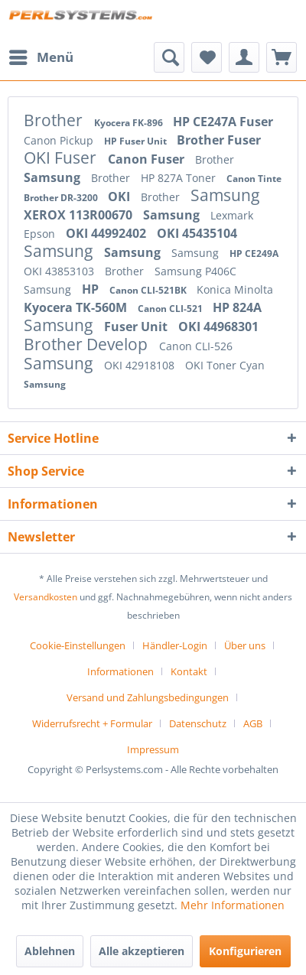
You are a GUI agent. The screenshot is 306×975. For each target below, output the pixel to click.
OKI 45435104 (197, 233)
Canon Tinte (254, 178)
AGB (252, 723)
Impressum (153, 749)
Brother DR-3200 (62, 197)
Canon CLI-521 (171, 308)
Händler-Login (174, 645)
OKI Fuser (62, 157)
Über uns (244, 645)
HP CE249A (254, 253)
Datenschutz (197, 723)
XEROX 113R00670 (79, 214)
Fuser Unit (137, 326)
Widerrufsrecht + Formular (92, 723)
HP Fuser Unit (136, 141)
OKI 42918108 (140, 365)
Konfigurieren (245, 951)
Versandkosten (45, 596)
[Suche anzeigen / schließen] (169, 57)
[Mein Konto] (244, 57)
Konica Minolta (235, 289)
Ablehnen (49, 951)
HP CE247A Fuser (223, 121)
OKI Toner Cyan (225, 365)
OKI (120, 196)
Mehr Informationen (233, 905)
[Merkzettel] (206, 57)
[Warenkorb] (281, 57)
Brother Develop (87, 344)
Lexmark (231, 215)
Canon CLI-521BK (149, 290)
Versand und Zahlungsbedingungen (148, 697)
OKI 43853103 (60, 271)
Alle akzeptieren (141, 951)
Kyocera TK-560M (77, 307)
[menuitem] (40, 57)
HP (92, 289)
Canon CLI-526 (196, 346)
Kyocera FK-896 (129, 122)
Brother (55, 120)
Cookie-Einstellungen (77, 645)
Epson (41, 233)
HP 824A (237, 307)
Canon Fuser (147, 159)
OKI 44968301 (218, 326)
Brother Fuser (219, 140)
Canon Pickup (60, 140)
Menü (41, 55)
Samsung (53, 177)
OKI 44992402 (107, 233)
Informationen (120, 671)
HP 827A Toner (180, 178)
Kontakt (189, 671)
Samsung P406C (195, 271)
